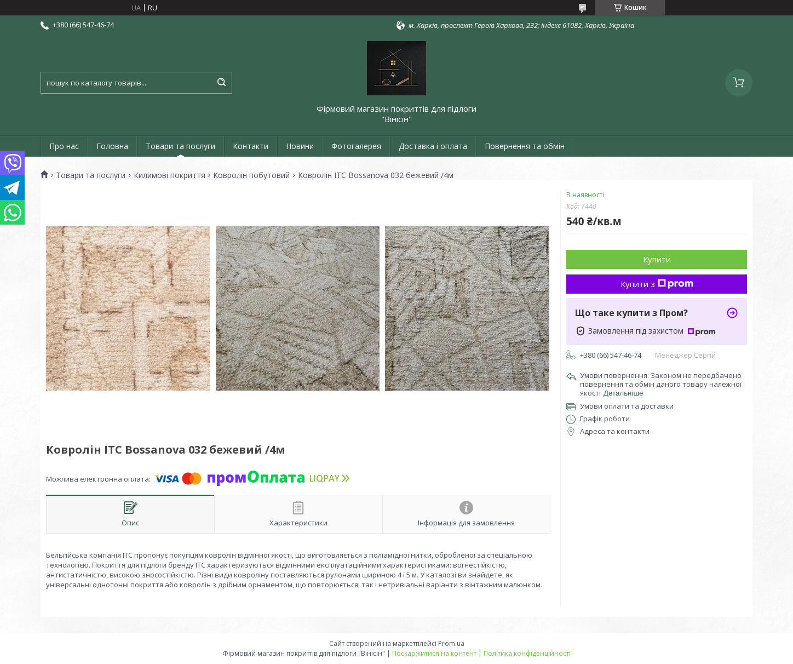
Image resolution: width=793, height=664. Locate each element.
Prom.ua (451, 643)
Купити (657, 259)
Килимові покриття (169, 175)
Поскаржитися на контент (434, 653)
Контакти (250, 146)
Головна (112, 146)
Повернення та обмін (525, 146)
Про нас (64, 146)
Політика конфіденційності (527, 653)
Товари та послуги (180, 146)
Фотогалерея (356, 146)
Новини (300, 146)
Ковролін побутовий (251, 175)
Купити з (656, 283)
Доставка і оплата (433, 146)
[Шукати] (221, 83)
